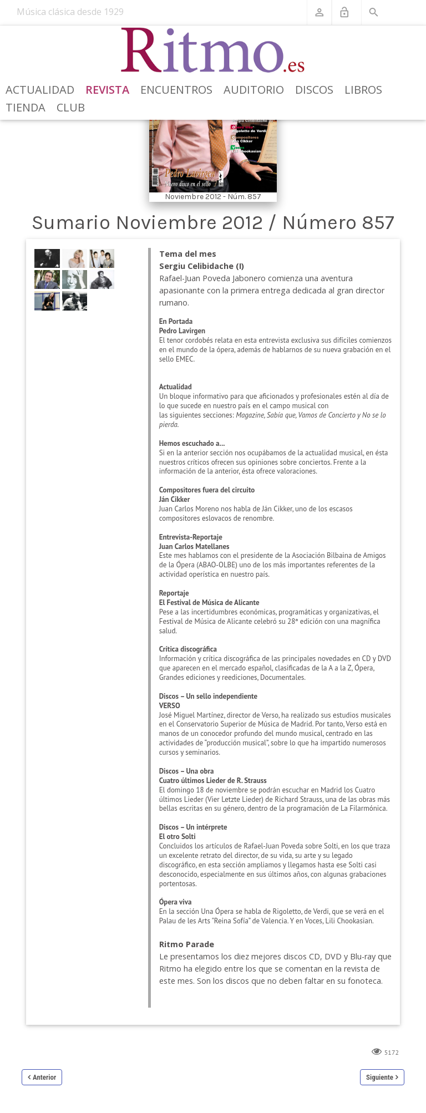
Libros (363, 89)
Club (71, 107)
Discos (314, 89)
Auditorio (254, 89)
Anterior (44, 1077)
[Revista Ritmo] (213, 50)
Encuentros (176, 89)
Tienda (25, 107)
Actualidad (40, 89)
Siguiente (379, 1077)
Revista (107, 89)
